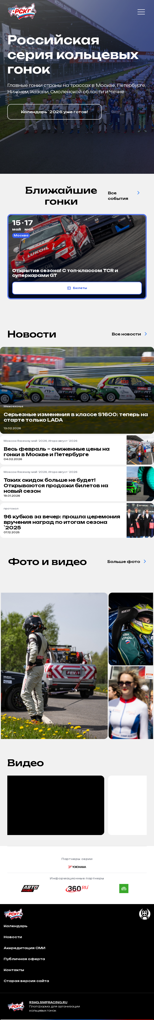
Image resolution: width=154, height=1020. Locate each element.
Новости (13, 937)
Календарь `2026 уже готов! (54, 112)
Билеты (77, 288)
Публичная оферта (24, 959)
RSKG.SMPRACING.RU (48, 1002)
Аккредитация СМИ (24, 948)
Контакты (14, 970)
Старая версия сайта (26, 981)
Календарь (15, 926)
